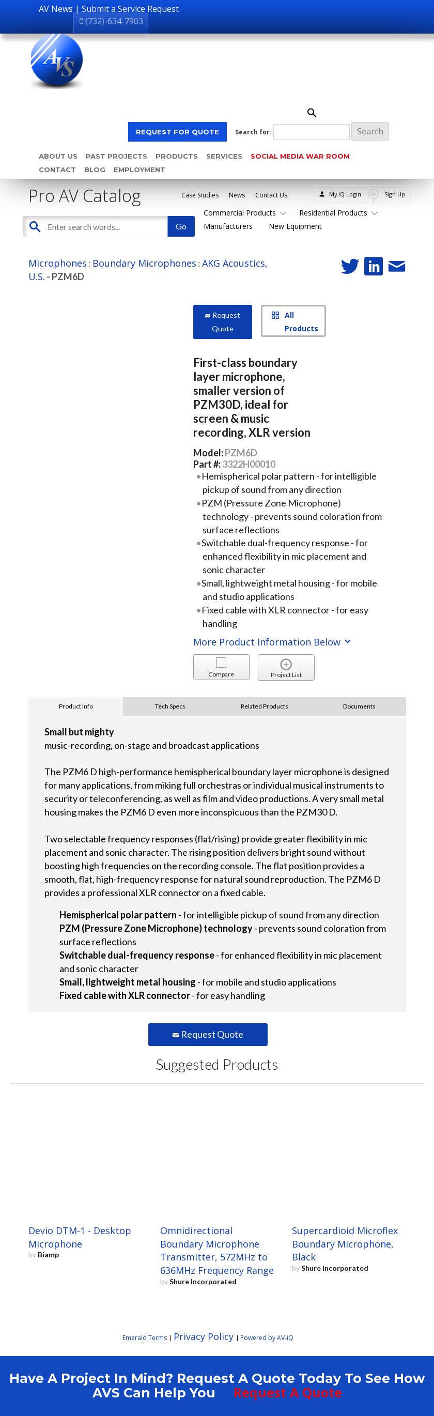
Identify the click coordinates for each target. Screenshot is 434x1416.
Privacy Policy (204, 1336)
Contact (57, 169)
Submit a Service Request (130, 8)
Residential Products (337, 213)
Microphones (57, 263)
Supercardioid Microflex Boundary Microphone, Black (345, 1244)
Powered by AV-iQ (266, 1337)
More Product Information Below (272, 642)
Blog (94, 169)
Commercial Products (243, 213)
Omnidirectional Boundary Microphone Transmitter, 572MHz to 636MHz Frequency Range (217, 1250)
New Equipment (295, 226)
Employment (139, 169)
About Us (58, 156)
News (237, 195)
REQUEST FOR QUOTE (177, 132)
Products (177, 156)
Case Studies (200, 195)
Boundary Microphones (144, 263)
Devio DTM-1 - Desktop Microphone (79, 1237)
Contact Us (271, 195)
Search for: (253, 132)
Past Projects (116, 156)
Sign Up (394, 194)
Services (224, 156)
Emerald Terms (144, 1337)
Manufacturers (228, 226)
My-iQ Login (345, 194)
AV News (56, 8)
